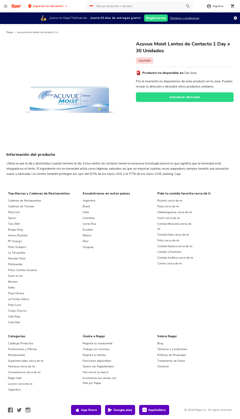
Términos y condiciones (184, 18)
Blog (160, 343)
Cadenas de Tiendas (21, 206)
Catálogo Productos (20, 343)
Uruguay (88, 247)
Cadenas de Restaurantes (24, 200)
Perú (85, 241)
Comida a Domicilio (169, 252)
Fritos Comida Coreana (22, 270)
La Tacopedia (16, 253)
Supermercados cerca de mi (25, 361)
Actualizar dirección (184, 97)
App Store (86, 410)
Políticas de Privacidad (171, 355)
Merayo (12, 282)
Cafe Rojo (14, 316)
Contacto (163, 366)
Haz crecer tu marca (95, 372)
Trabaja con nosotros (96, 349)
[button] (48, 6)
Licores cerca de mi (20, 384)
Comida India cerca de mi (173, 235)
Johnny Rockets (18, 235)
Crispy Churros (17, 311)
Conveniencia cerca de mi (24, 372)
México (87, 235)
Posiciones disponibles (97, 361)
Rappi (9, 32)
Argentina (89, 200)
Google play (120, 410)
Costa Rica (89, 224)
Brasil (86, 206)
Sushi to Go (15, 276)
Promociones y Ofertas (22, 349)
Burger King (15, 230)
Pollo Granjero (17, 247)
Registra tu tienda (94, 355)
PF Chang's (15, 241)
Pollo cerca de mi (168, 240)
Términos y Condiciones (172, 349)
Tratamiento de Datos (171, 361)
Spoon (12, 218)
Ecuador (88, 230)
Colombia (88, 218)
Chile (86, 212)
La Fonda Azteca (18, 299)
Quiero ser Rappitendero (98, 366)
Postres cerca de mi (169, 200)
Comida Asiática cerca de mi (175, 258)
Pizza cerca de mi (168, 206)
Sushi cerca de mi (168, 218)
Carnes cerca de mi (169, 263)
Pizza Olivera (16, 293)
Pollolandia (15, 264)
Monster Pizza (16, 258)
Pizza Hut (14, 212)
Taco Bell (14, 224)
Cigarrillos (14, 390)
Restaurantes (16, 355)
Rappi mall (14, 378)
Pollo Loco (14, 305)
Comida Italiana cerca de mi (174, 246)
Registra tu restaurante (97, 343)
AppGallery (154, 410)
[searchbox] (138, 6)
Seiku (11, 287)
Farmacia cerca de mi (21, 366)
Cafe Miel (14, 322)
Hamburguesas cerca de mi (174, 212)
